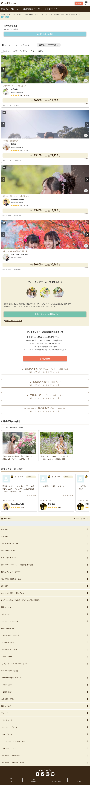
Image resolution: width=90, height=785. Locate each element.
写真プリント (45, 734)
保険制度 (45, 586)
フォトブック (45, 720)
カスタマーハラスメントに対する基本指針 (45, 565)
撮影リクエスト (45, 706)
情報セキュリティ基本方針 (45, 572)
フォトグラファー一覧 (45, 621)
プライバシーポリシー (45, 543)
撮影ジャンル (45, 607)
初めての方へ (45, 685)
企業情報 (45, 536)
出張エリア (45, 614)
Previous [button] (3, 69)
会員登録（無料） (45, 699)
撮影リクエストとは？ (13, 321)
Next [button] (87, 69)
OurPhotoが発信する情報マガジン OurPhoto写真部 (45, 600)
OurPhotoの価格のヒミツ (45, 678)
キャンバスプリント (45, 727)
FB (37, 774)
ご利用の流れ (45, 692)
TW (42, 774)
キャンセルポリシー (45, 558)
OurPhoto (45, 769)
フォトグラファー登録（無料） (45, 762)
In (47, 774)
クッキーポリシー (45, 551)
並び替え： (48, 45)
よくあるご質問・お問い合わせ (45, 593)
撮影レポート (45, 657)
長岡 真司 (51, 504)
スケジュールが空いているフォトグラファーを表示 (23, 51)
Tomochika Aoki (17, 504)
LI (53, 774)
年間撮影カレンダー (45, 649)
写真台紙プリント (45, 748)
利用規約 (45, 529)
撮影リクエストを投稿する (45, 314)
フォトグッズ (45, 713)
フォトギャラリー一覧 (45, 635)
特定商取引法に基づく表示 (45, 579)
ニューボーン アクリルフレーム (45, 741)
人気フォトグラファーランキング (45, 664)
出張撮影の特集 (45, 642)
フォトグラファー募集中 (45, 755)
